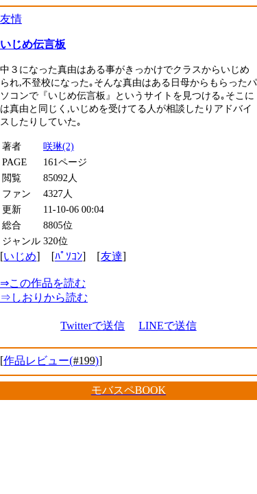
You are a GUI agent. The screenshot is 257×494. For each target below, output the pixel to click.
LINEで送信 (167, 325)
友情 (11, 19)
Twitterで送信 (92, 325)
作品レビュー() (51, 360)
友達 (112, 256)
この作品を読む (43, 283)
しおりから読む (44, 297)
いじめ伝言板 (33, 44)
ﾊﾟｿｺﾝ (68, 256)
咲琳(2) (58, 146)
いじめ (19, 256)
